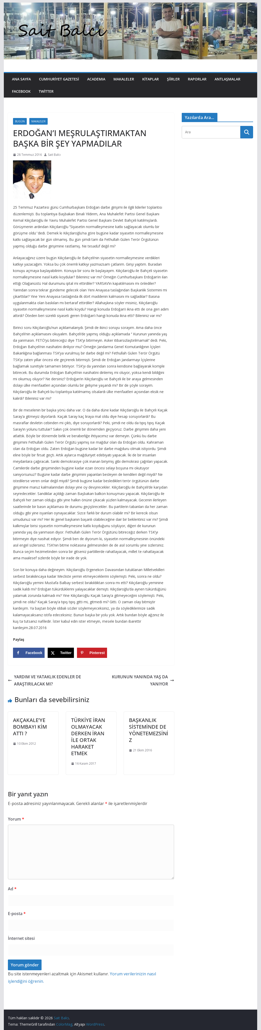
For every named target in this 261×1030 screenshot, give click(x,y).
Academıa (96, 79)
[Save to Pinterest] (92, 653)
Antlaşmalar (227, 79)
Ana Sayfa (21, 79)
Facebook (21, 91)
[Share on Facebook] (28, 653)
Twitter (46, 91)
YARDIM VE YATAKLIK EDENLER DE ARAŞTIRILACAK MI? (44, 680)
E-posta (17, 913)
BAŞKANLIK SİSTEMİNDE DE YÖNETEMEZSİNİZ (148, 730)
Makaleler (123, 79)
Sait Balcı (54, 154)
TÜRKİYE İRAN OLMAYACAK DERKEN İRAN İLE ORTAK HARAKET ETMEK (88, 737)
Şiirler (173, 79)
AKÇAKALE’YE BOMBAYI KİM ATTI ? (30, 727)
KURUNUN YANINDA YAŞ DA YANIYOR (143, 680)
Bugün (20, 121)
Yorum (16, 819)
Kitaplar (150, 79)
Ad (12, 889)
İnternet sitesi (21, 938)
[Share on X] (61, 653)
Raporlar (197, 79)
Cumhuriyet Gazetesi (59, 79)
